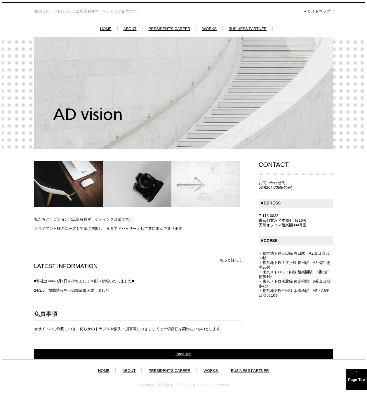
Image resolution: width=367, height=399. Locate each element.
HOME (106, 29)
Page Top (183, 353)
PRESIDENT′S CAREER (169, 29)
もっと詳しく (231, 260)
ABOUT (130, 29)
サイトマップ (318, 11)
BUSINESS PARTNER (248, 29)
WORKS (209, 29)
